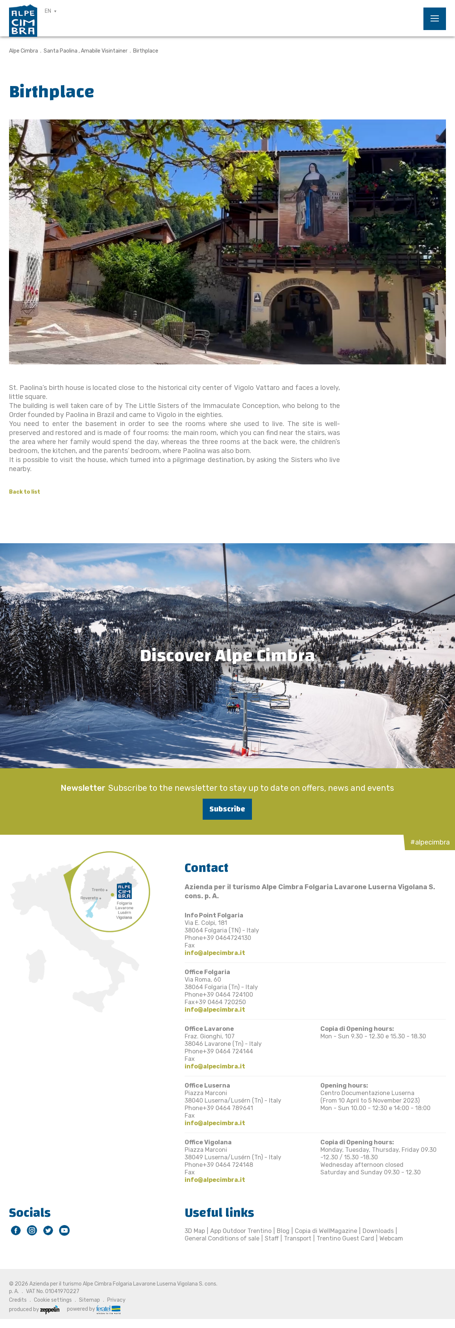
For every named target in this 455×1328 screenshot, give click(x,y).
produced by (34, 1309)
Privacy (116, 1300)
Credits (18, 1300)
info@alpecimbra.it (215, 952)
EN (48, 11)
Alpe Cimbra (23, 51)
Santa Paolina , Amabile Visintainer (85, 51)
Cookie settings (53, 1300)
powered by (93, 1309)
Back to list (24, 492)
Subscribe (227, 809)
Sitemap (89, 1300)
